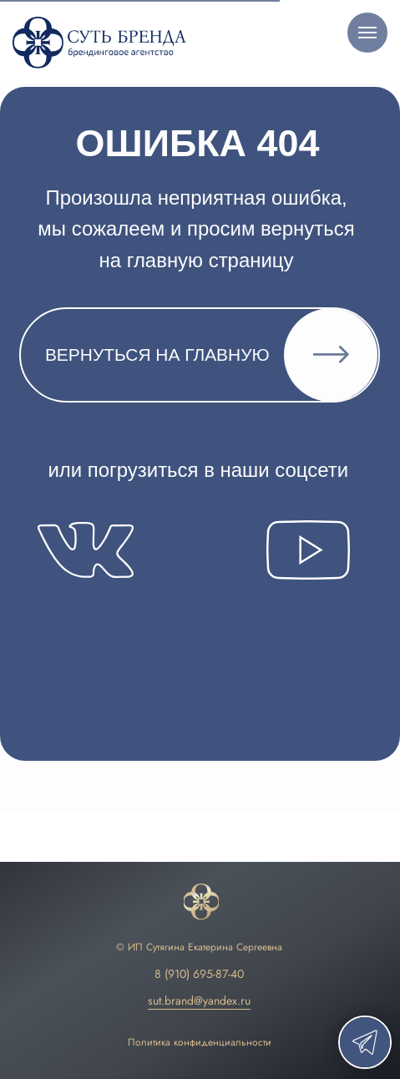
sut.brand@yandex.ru (199, 1000)
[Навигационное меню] (367, 32)
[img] (201, 902)
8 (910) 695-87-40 (199, 973)
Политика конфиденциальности (199, 1042)
